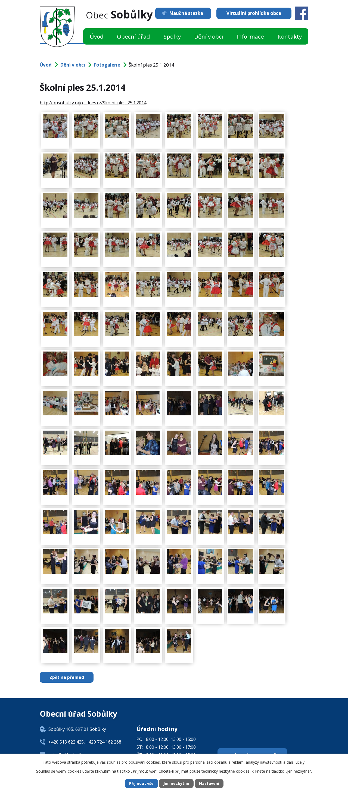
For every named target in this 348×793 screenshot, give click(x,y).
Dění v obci (208, 36)
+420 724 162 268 (103, 742)
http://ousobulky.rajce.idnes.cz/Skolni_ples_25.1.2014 (93, 103)
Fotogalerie (107, 65)
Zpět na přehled (66, 677)
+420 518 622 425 (66, 742)
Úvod (97, 36)
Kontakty (290, 36)
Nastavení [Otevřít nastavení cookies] (209, 783)
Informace (250, 36)
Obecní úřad (133, 36)
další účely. (296, 761)
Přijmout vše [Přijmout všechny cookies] (141, 783)
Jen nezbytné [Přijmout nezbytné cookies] (176, 783)
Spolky (172, 36)
